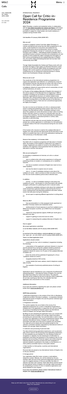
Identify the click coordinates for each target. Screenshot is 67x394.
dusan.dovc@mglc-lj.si (36, 288)
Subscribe (33, 389)
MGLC (5, 2)
